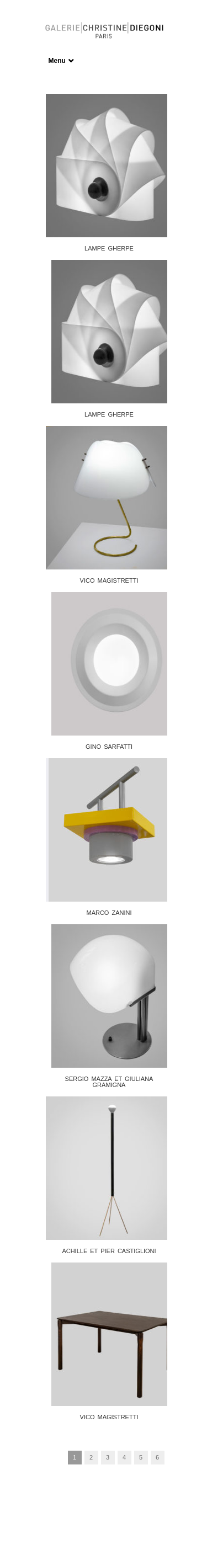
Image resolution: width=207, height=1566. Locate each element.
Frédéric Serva (108, 1529)
